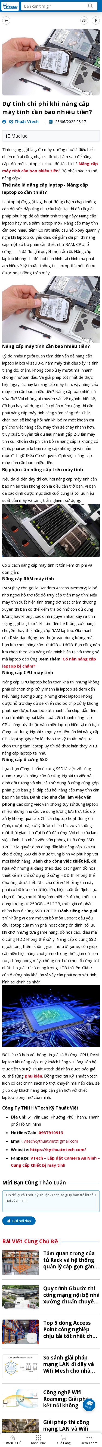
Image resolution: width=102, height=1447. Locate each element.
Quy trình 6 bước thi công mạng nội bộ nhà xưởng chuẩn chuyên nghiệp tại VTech (71, 1298)
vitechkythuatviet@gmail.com (51, 1141)
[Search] (90, 6)
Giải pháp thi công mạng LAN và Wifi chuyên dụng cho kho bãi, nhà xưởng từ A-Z (71, 1432)
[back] (6, 20)
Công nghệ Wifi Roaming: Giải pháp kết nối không (67, 1399)
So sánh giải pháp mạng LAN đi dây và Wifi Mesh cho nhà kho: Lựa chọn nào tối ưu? (70, 1370)
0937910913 (51, 1132)
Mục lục (16, 136)
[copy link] (84, 20)
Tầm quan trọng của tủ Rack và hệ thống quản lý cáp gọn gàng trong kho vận (70, 1263)
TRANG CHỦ (12, 1443)
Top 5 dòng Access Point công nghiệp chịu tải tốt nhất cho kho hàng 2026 (69, 1332)
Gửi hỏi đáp (19, 1220)
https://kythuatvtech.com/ (58, 1149)
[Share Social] (96, 20)
